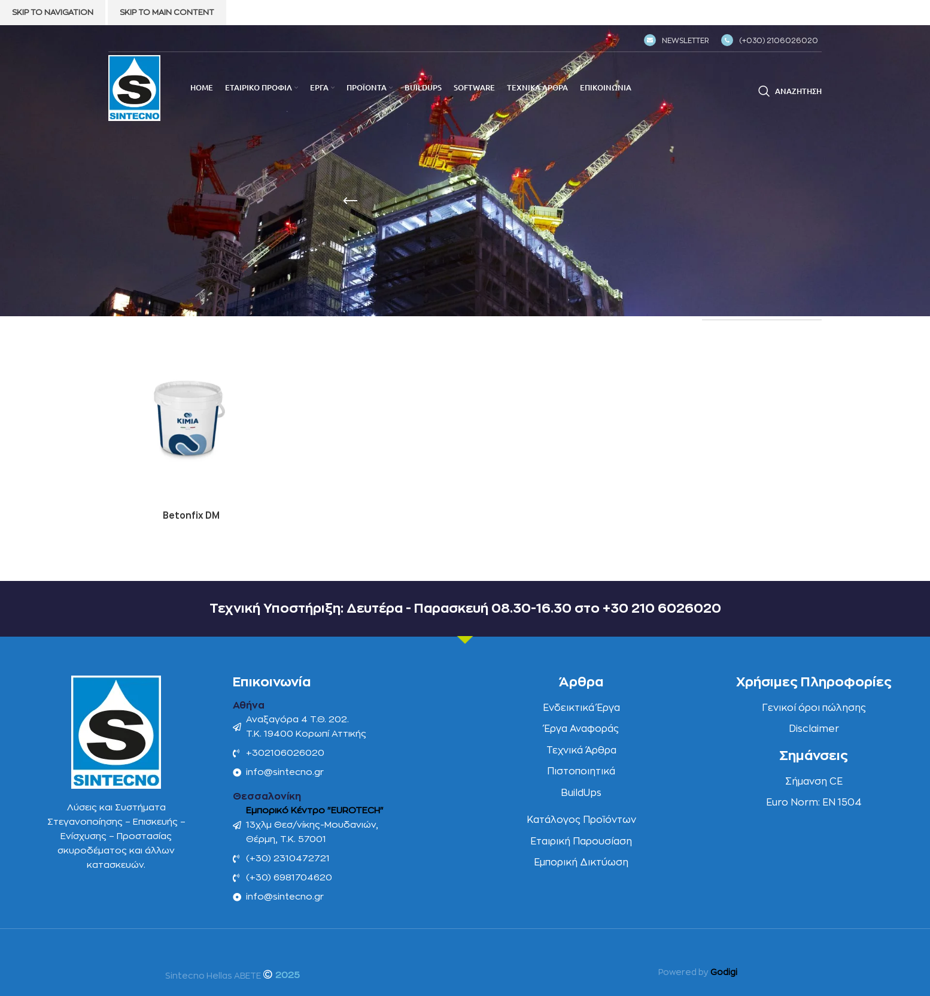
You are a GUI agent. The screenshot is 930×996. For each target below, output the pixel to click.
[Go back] (350, 201)
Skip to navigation (52, 12)
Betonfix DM (190, 514)
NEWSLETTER (676, 40)
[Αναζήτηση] (790, 91)
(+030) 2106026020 (769, 40)
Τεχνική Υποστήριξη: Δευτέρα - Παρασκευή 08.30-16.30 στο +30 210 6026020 (465, 607)
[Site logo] (134, 87)
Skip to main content (167, 12)
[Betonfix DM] (190, 421)
